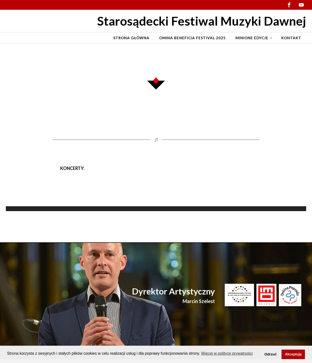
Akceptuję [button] (293, 354)
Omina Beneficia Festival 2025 (192, 38)
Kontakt (291, 38)
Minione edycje (251, 38)
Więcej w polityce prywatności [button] (227, 353)
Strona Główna (131, 38)
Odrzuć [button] (270, 354)
